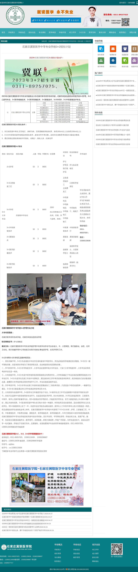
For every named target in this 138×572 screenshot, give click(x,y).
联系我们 (122, 32)
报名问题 (125, 66)
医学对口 (113, 66)
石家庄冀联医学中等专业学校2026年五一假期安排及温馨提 (23, 520)
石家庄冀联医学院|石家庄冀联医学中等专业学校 (62, 41)
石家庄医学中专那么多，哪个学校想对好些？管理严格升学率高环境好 (116, 105)
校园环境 (134, 66)
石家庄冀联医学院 (42, 58)
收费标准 (113, 55)
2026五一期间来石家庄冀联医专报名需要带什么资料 (20, 527)
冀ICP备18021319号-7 (58, 569)
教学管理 (76, 557)
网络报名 (112, 32)
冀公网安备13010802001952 (78, 569)
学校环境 (62, 32)
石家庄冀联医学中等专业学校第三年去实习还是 (113, 130)
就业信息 (76, 553)
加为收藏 (131, 3)
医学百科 (92, 32)
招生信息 (32, 32)
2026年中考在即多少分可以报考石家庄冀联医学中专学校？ (23, 513)
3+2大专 (82, 32)
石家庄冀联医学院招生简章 (36, 451)
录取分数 (132, 32)
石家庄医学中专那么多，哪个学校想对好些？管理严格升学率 (24, 530)
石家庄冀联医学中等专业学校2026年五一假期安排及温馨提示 (116, 90)
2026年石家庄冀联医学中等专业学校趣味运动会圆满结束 (22, 524)
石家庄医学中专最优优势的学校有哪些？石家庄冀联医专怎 (23, 517)
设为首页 (122, 3)
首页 (3, 32)
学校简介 (11, 32)
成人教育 (95, 553)
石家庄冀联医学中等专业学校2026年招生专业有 (113, 144)
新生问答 (102, 32)
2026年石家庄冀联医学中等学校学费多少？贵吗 (113, 135)
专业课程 (42, 32)
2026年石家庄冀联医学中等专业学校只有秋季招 (113, 139)
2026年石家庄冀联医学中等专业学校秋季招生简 (113, 120)
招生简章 (101, 55)
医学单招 (52, 32)
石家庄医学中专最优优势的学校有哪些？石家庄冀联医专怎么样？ (116, 86)
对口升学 (72, 32)
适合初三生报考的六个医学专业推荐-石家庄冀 (112, 125)
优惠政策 (125, 55)
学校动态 (21, 32)
